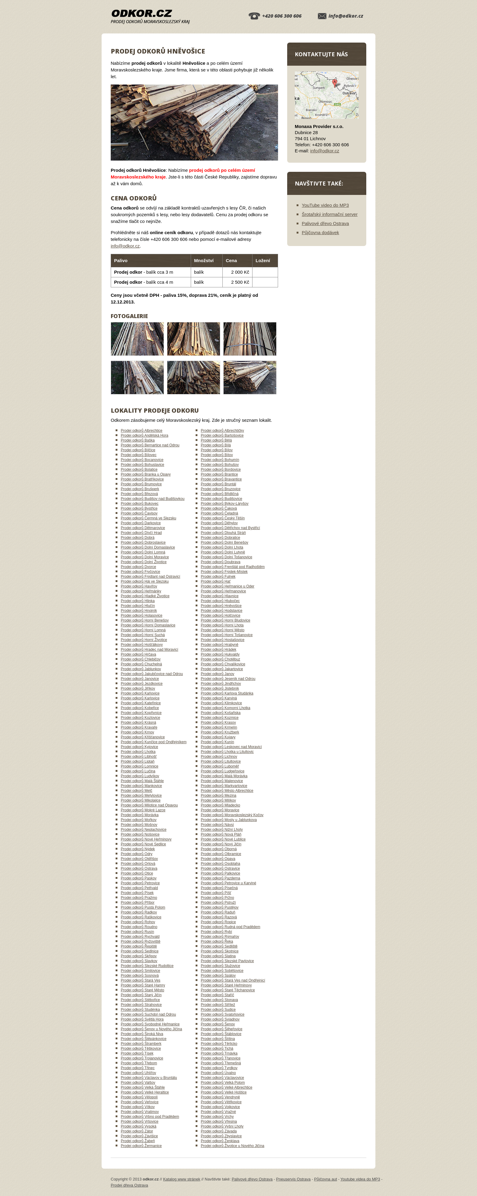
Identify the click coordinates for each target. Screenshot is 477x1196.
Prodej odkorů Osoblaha (220, 863)
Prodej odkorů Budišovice (221, 499)
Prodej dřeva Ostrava (129, 1185)
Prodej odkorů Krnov (137, 732)
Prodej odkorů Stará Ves (140, 980)
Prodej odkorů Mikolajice (141, 800)
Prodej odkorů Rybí (216, 932)
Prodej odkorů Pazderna (220, 878)
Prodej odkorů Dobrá (138, 538)
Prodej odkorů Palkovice (220, 873)
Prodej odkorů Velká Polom (223, 1082)
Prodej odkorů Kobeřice (140, 708)
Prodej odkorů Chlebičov (141, 659)
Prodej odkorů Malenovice (222, 781)
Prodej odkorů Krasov (218, 722)
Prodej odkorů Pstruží (218, 902)
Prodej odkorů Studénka (140, 1009)
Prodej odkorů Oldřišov (139, 859)
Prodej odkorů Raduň (218, 912)
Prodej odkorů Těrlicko (219, 1044)
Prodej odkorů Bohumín (220, 460)
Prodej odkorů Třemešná (221, 1063)
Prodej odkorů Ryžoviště (140, 941)
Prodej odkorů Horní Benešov (145, 620)
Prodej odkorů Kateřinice (141, 703)
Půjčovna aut (325, 1179)
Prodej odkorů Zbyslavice (221, 1136)
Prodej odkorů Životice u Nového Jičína (232, 1146)
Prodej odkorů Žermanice (141, 1146)
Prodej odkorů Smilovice (140, 971)
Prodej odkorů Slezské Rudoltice (147, 966)
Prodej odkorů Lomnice (139, 766)
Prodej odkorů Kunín (217, 742)
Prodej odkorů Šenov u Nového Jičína (151, 1029)
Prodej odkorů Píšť (216, 893)
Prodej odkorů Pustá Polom (143, 907)
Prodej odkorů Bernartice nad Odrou (150, 445)
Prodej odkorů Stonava (219, 1000)
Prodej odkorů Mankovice (141, 786)
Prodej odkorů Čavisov (139, 513)
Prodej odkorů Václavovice (222, 1078)
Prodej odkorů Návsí (217, 825)
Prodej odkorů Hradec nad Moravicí (149, 649)
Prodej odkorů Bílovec (138, 455)
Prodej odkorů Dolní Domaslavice (148, 547)
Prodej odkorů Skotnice (219, 951)
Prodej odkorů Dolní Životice (144, 562)
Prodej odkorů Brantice (219, 474)
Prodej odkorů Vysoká (138, 1126)
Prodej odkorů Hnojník (139, 610)
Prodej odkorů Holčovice (220, 615)
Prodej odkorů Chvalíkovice (223, 664)
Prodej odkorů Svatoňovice (222, 1014)
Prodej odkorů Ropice (218, 922)
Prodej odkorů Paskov (138, 878)
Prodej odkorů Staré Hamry (143, 985)
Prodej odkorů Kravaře (139, 727)
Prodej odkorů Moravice (220, 810)
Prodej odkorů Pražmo (139, 898)
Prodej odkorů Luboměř (220, 766)
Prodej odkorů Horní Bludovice (225, 620)
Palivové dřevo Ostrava (325, 223)
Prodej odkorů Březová (139, 494)
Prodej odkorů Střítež (218, 1005)
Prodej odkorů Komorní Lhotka (225, 708)
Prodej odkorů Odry (136, 854)
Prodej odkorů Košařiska (221, 713)
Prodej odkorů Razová (219, 917)
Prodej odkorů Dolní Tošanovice (226, 557)
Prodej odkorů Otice (137, 873)
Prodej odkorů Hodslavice (221, 610)
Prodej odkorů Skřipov (139, 956)
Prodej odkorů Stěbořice (140, 1000)
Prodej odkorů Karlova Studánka (227, 693)
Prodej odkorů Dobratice (220, 538)
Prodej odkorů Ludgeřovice (222, 771)
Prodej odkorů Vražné (218, 1112)
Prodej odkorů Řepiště (139, 946)
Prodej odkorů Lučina (138, 771)
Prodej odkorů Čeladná (219, 513)
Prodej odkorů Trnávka (219, 1053)
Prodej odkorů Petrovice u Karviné (228, 883)
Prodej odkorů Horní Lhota (222, 625)
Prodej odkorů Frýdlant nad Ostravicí (150, 576)
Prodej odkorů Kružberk (220, 732)
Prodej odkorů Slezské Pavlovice (227, 961)
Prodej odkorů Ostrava (139, 868)
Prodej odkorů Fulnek (218, 576)
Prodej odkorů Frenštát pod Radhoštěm (233, 567)
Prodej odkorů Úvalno (218, 1073)
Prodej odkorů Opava (218, 859)
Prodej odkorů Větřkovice (221, 1102)
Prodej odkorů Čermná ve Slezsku (148, 518)
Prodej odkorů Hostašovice (222, 640)
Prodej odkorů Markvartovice (224, 786)
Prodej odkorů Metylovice (141, 795)
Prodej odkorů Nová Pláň (221, 834)
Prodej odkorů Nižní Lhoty (222, 829)
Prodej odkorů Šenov (218, 1024)
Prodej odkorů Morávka (139, 815)
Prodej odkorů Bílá (216, 445)
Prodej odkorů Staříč (217, 995)
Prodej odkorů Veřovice (139, 1102)
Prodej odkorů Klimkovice (221, 703)
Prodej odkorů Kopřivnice (141, 713)
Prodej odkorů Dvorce (138, 567)
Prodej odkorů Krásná (138, 722)
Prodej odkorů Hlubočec (220, 601)
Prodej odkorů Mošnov (139, 825)
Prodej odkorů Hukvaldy (220, 654)
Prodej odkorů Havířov (139, 586)
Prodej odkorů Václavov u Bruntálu (149, 1078)
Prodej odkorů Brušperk (140, 489)
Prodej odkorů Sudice (218, 1009)
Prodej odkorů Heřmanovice (223, 591)
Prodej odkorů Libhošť (139, 756)
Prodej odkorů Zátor (137, 1131)
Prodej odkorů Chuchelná (141, 664)
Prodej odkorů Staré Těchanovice (228, 990)
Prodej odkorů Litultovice (221, 761)
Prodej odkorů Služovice (220, 966)
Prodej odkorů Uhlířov (138, 1073)
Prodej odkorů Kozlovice (140, 718)
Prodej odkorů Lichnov (219, 756)
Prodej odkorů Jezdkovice (141, 683)
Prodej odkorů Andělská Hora (144, 435)
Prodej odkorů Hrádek (218, 649)
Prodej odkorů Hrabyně (219, 645)
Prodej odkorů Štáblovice (221, 1034)
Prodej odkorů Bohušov (220, 465)
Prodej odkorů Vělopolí (139, 1097)
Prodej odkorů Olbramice (221, 854)
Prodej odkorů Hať (216, 581)
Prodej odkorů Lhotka (138, 752)
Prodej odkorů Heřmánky (141, 591)
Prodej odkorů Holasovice (141, 615)
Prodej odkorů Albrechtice (141, 430)
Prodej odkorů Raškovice (141, 917)
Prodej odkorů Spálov (218, 975)
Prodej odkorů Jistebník (220, 688)
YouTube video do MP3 (325, 205)
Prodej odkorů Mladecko (220, 805)
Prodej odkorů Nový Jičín (221, 844)
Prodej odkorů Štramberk (141, 1044)
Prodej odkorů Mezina (218, 795)
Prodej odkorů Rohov (138, 922)
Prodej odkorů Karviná (219, 698)
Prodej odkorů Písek (137, 893)
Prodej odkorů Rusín (137, 932)
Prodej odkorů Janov (217, 674)
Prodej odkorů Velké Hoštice (224, 1092)
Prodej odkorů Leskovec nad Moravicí (231, 747)
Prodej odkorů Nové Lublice (223, 839)
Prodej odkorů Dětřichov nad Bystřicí (230, 528)
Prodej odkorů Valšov (138, 1082)
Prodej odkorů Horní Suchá (143, 635)
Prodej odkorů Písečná (219, 888)
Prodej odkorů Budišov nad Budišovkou (152, 499)
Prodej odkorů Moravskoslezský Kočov (232, 815)
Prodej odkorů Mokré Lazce (143, 810)
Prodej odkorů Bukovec (139, 503)
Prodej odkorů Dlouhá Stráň (223, 533)
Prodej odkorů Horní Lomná (143, 630)
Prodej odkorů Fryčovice (140, 572)
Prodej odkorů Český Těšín (223, 518)
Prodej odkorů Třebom (139, 1063)
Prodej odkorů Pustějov (219, 907)
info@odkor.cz (346, 15)
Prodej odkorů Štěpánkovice (143, 1039)
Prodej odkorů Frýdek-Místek (224, 572)
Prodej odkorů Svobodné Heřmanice (150, 1024)
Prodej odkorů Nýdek (138, 849)
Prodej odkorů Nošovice (140, 834)
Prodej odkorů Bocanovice (142, 460)
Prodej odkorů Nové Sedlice (143, 844)
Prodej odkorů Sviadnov (220, 1019)
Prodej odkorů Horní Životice (144, 640)
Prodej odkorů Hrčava (138, 654)
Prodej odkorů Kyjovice (139, 747)
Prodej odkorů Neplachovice (143, 829)
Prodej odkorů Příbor (138, 902)
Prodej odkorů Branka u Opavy (146, 474)
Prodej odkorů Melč (136, 791)
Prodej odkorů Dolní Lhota (222, 547)
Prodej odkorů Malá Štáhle (142, 781)
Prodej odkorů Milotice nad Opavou (149, 805)
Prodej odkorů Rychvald (140, 936)
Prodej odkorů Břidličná (219, 494)
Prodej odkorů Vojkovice (220, 1107)
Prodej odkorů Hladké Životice (145, 596)
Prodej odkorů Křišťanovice (143, 737)
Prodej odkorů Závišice (139, 1136)
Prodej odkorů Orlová (138, 863)
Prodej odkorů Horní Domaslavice (148, 625)
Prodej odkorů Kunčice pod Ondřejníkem (153, 742)
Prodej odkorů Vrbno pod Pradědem (150, 1117)
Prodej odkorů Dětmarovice (143, 528)
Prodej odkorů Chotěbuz (220, 659)
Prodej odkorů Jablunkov (141, 669)
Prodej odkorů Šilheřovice (221, 1029)
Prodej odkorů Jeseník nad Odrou (228, 679)
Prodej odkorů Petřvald (139, 888)
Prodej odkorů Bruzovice (221, 489)
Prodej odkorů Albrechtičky (222, 430)
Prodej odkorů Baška (138, 440)
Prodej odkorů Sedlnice (139, 951)
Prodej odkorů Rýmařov (220, 936)
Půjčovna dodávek (320, 232)
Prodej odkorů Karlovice (140, 698)
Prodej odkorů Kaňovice (140, 693)
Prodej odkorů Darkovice (141, 523)
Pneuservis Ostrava (293, 1179)
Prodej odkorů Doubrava (220, 562)
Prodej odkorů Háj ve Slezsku (145, 581)
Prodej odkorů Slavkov (139, 961)
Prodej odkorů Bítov (217, 455)
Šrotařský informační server (329, 214)
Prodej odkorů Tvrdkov (219, 1068)
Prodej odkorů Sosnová (140, 975)
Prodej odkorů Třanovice (221, 1058)
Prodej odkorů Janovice (140, 679)
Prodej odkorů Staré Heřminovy (226, 985)
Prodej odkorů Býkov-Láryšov (225, 503)
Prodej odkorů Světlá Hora (142, 1019)
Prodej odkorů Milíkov (218, 800)
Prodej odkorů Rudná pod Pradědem (230, 927)
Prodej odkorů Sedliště (219, 946)
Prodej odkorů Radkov (139, 912)
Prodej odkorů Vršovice (139, 1121)
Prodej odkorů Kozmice (219, 718)
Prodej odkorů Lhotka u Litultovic (227, 752)
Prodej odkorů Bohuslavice (142, 465)
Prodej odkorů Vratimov (140, 1112)
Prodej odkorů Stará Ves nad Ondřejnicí (233, 980)
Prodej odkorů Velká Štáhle (143, 1087)
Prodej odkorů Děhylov (219, 523)
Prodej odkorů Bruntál (218, 484)
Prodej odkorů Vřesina (219, 1121)
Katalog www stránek (181, 1179)
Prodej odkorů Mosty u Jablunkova (229, 820)
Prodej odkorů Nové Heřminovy (146, 839)
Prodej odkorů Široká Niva (142, 1034)
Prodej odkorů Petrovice (140, 883)
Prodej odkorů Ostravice (220, 868)
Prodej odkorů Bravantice (221, 479)
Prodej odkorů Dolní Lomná (143, 552)
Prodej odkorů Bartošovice (222, 435)
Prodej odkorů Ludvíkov (140, 776)
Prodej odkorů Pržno (217, 898)
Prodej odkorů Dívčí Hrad (141, 533)
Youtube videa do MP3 (360, 1179)
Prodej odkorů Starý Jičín (141, 995)
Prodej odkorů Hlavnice (219, 596)
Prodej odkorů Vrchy (217, 1117)
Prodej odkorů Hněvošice (221, 606)
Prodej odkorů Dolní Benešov (224, 542)
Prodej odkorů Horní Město (222, 630)
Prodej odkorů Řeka (217, 941)
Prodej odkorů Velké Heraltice (145, 1092)
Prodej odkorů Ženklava (220, 1141)
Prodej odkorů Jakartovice (222, 669)
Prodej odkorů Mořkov (138, 820)
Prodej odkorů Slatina (218, 956)
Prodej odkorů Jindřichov (221, 683)
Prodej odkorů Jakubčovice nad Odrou (152, 674)
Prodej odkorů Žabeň (138, 1141)
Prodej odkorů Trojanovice (142, 1058)
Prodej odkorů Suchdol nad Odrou (148, 1014)
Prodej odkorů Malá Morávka (224, 776)
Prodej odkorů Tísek (137, 1053)
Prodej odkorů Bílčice (138, 450)
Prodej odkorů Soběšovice (222, 971)
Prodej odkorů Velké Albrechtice (226, 1087)
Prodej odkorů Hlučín (138, 606)
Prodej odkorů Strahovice (141, 1005)
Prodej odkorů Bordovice (221, 469)
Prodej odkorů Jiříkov (138, 688)
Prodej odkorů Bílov (217, 450)
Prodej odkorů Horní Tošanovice (227, 635)
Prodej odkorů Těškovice (141, 1048)
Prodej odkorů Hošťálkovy (142, 645)
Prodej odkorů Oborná (219, 849)
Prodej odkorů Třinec (138, 1068)
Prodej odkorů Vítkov (138, 1107)
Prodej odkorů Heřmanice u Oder (227, 586)
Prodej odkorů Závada (219, 1131)
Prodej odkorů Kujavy (218, 737)
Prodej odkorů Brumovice (141, 484)
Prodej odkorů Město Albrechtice (227, 791)
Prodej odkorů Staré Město (142, 990)
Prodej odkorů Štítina (218, 1039)
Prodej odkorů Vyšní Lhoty (222, 1126)
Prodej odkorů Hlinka (138, 601)
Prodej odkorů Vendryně (220, 1097)
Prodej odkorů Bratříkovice (142, 479)
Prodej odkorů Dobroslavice (143, 542)
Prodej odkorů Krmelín (219, 727)
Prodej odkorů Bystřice (139, 508)
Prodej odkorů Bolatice (139, 469)
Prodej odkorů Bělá (216, 440)
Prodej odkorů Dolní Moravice (145, 557)
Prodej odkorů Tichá (217, 1048)
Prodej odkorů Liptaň (138, 761)
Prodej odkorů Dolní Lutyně (223, 552)
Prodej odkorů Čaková (219, 508)
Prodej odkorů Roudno (139, 927)
